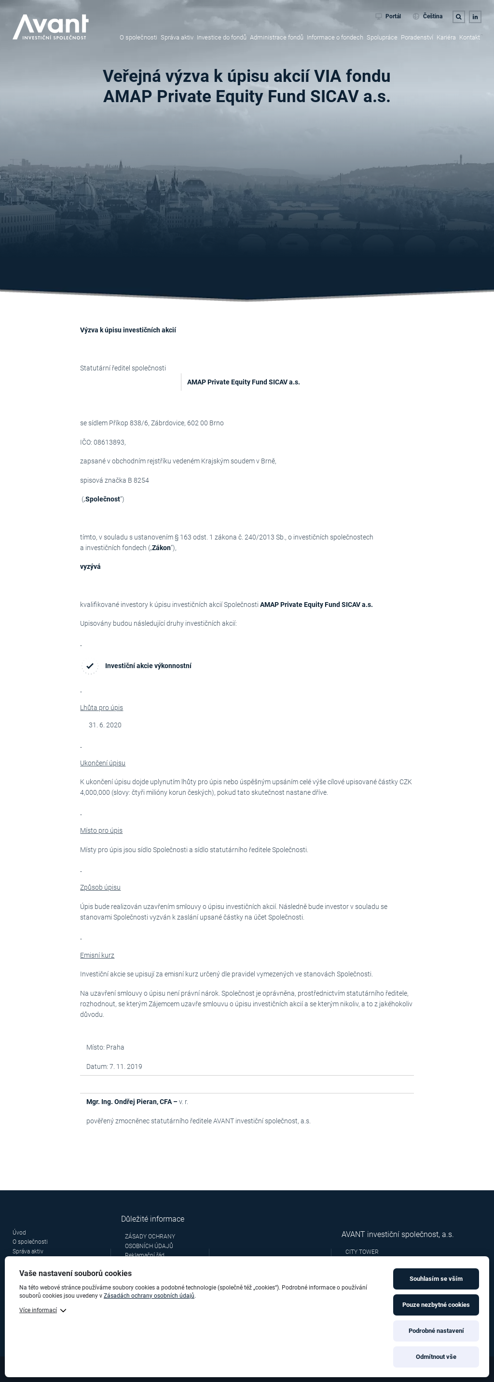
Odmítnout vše (436, 1356)
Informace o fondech (335, 37)
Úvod (19, 1232)
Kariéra (446, 37)
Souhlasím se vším (436, 1278)
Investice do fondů (222, 37)
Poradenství (417, 37)
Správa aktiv (177, 37)
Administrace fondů (276, 37)
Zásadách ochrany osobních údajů (149, 1295)
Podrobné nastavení (436, 1330)
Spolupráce (382, 37)
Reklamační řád (145, 1255)
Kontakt (469, 37)
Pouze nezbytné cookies (436, 1304)
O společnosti (138, 37)
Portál (388, 16)
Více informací (38, 1310)
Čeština (427, 16)
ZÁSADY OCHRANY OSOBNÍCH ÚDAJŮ (150, 1241)
